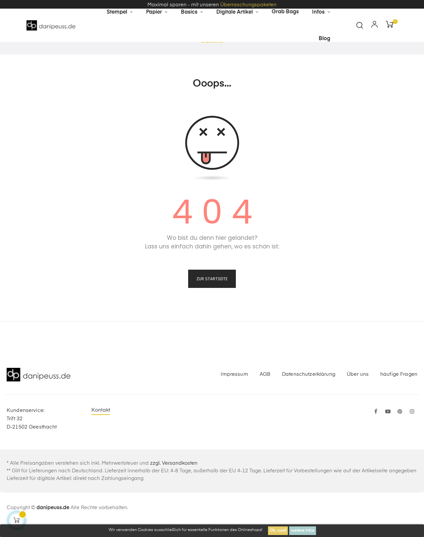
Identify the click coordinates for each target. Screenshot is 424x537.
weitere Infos (302, 531)
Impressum (234, 387)
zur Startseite (212, 292)
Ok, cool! (278, 531)
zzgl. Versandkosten (173, 476)
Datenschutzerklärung (308, 387)
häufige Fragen (398, 387)
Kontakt (100, 423)
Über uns (358, 387)
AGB (265, 387)
